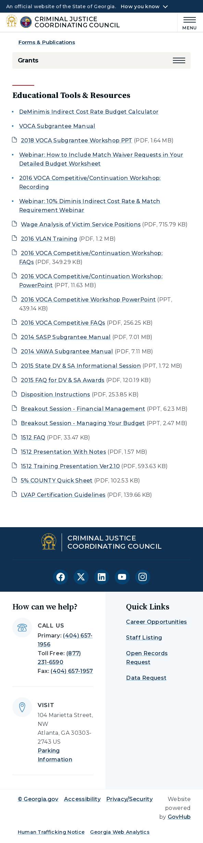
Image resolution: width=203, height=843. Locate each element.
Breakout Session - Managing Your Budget (83, 423)
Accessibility (82, 799)
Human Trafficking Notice (51, 832)
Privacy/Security (129, 799)
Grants (28, 60)
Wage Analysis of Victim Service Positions (81, 224)
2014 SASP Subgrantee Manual (66, 337)
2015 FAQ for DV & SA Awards (63, 380)
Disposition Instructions (55, 394)
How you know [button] (140, 6)
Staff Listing (144, 637)
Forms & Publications (46, 42)
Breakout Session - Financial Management (83, 409)
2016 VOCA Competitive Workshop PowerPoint (88, 299)
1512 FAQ (33, 437)
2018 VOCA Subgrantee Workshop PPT (76, 140)
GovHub (179, 817)
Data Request (146, 678)
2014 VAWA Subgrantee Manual (67, 351)
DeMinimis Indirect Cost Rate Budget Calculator (89, 112)
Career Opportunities (156, 622)
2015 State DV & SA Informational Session (81, 366)
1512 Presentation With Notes (63, 452)
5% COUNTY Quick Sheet (57, 480)
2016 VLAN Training (49, 239)
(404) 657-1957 (72, 671)
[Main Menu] (187, 22)
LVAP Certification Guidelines (63, 495)
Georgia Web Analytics (120, 832)
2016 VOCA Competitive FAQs (63, 323)
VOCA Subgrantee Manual (57, 126)
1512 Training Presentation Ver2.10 (70, 466)
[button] (179, 60)
